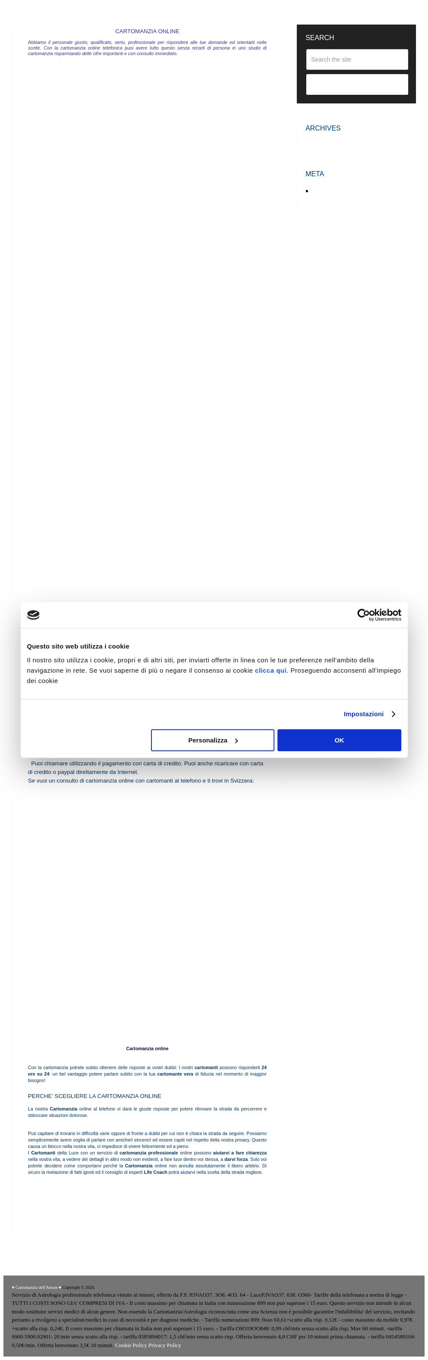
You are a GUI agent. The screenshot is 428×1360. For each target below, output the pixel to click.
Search (357, 84)
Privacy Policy (164, 1345)
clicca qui (270, 670)
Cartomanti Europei (132, 1187)
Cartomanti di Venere (52, 1187)
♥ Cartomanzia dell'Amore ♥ (37, 1287)
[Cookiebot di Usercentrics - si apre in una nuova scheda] (363, 614)
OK (340, 740)
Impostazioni (364, 713)
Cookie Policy (131, 1345)
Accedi (323, 190)
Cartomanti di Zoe (94, 1187)
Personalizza (213, 740)
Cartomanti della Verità (177, 1187)
